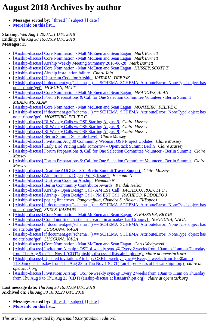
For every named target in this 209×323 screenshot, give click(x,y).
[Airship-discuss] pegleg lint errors (44, 200)
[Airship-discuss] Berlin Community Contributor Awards (63, 185)
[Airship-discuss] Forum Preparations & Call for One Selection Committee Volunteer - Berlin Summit (102, 97)
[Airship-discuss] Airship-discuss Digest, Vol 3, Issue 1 (61, 175)
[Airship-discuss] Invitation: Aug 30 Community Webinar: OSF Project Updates (83, 141)
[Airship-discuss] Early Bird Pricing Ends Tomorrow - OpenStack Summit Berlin (84, 146)
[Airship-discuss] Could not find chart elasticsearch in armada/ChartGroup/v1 (81, 219)
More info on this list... (34, 25)
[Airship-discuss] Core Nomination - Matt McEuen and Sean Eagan (72, 53)
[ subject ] (77, 20)
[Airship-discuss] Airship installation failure (52, 73)
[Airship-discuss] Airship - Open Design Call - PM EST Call (66, 195)
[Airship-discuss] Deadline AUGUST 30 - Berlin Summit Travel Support (77, 170)
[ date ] (93, 20)
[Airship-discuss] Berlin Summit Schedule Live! (56, 136)
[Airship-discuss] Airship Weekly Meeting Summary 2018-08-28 (70, 63)
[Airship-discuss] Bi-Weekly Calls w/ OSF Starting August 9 (66, 121)
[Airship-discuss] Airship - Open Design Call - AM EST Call (66, 190)
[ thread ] (59, 20)
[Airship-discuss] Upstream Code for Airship (53, 77)
